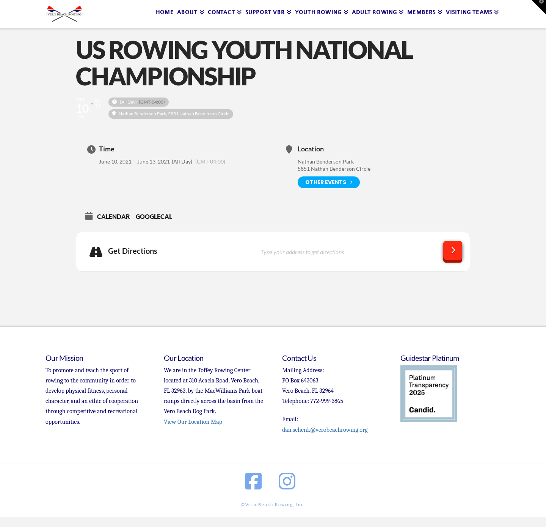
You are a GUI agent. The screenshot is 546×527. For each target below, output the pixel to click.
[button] (539, 7)
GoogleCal (154, 216)
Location (311, 148)
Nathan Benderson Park (326, 161)
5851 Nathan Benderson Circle (334, 168)
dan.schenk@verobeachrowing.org (324, 429)
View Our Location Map (193, 421)
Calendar (113, 216)
